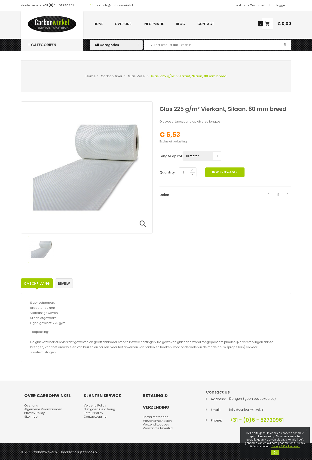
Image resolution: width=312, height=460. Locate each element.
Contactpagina (95, 416)
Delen (268, 194)
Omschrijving (37, 283)
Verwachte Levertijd (158, 428)
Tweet (278, 194)
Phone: (216, 420)
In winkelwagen (225, 172)
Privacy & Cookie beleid (285, 446)
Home (98, 24)
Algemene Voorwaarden (43, 409)
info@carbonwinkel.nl (246, 409)
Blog (180, 24)
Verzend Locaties (156, 424)
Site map (31, 416)
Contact (205, 24)
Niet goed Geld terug (99, 409)
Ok (275, 452)
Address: (218, 399)
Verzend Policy (95, 405)
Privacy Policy (34, 413)
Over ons (123, 24)
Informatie (154, 24)
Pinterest (287, 194)
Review (64, 283)
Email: (215, 409)
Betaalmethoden (155, 417)
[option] (41, 249)
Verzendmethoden (157, 421)
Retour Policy (93, 413)
